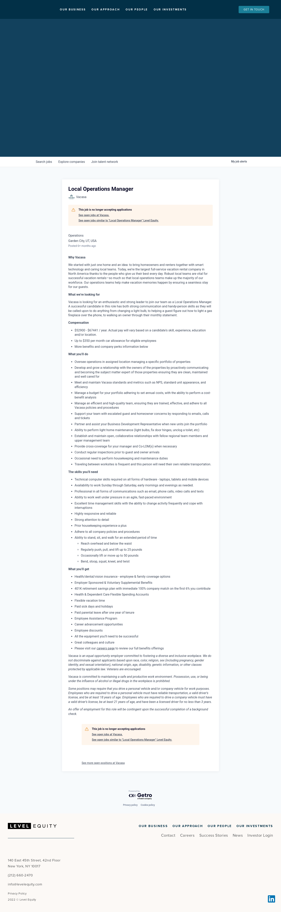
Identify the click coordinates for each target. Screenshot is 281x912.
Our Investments (188, 9)
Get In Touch (254, 9)
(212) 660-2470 (20, 875)
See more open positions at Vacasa (103, 762)
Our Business (91, 9)
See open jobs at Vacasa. (93, 215)
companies (71, 162)
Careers (187, 835)
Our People (155, 9)
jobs (44, 162)
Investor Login (260, 835)
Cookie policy (148, 805)
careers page (106, 648)
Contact (168, 835)
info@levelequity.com (25, 884)
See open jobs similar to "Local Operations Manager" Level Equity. (118, 220)
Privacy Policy (17, 893)
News (238, 835)
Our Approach (123, 9)
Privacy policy (130, 805)
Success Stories (213, 835)
